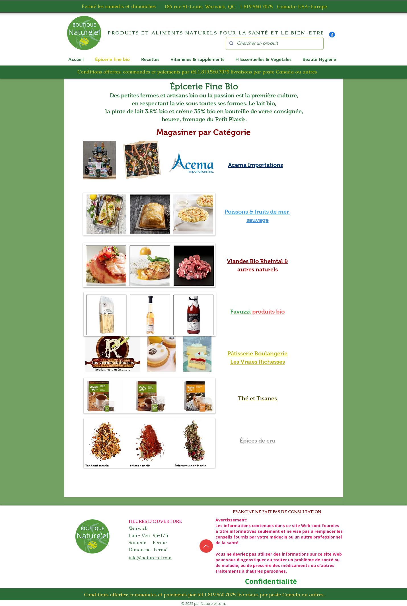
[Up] (206, 546)
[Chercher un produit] (274, 43)
